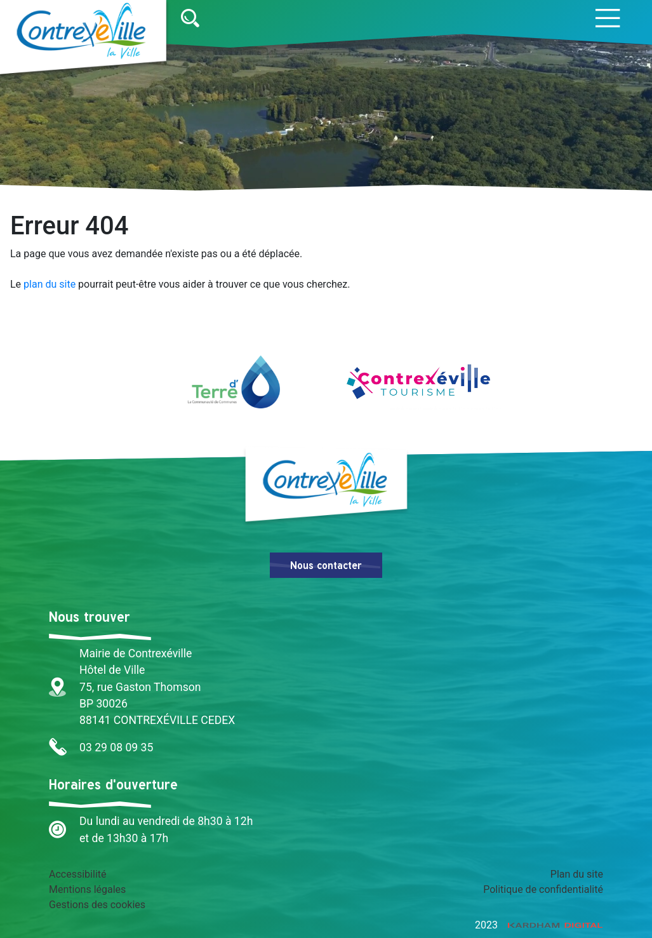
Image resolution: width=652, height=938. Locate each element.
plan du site (49, 284)
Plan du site (576, 874)
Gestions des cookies (97, 905)
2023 (539, 925)
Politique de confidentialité (543, 889)
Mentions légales (87, 889)
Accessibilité (77, 874)
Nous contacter (326, 565)
